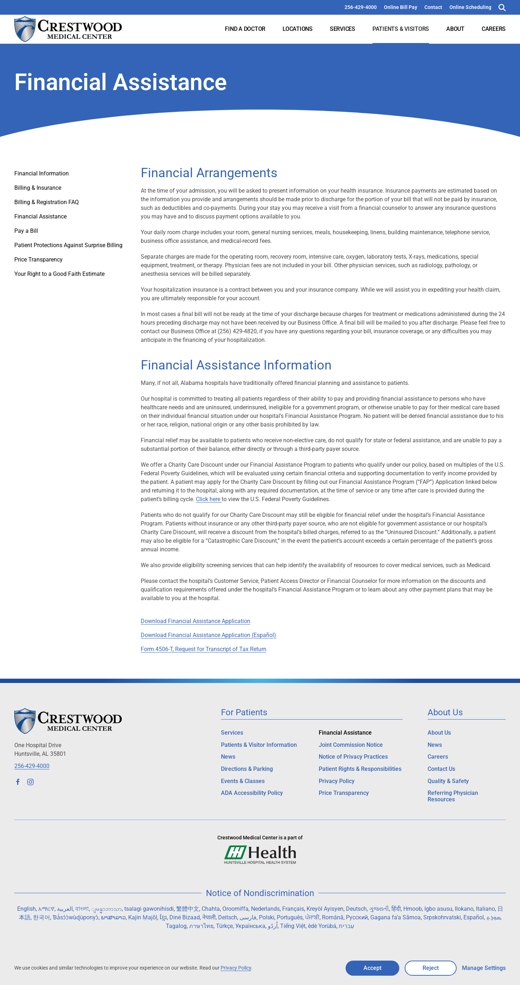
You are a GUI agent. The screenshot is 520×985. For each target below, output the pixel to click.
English (26, 908)
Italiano (485, 908)
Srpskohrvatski (442, 917)
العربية (65, 908)
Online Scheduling (470, 7)
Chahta (211, 908)
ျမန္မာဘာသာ (106, 908)
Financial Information (41, 173)
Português (290, 917)
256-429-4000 (361, 7)
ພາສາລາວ (113, 917)
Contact (433, 7)
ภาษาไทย (201, 926)
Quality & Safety (448, 781)
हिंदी (396, 908)
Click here (209, 499)
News (228, 756)
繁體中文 (187, 908)
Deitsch (227, 917)
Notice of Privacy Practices (353, 756)
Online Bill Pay (400, 7)
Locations (298, 28)
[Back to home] (68, 29)
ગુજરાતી (379, 908)
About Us (439, 732)
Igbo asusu (438, 908)
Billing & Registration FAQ (46, 202)
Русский (357, 917)
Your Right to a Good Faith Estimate (59, 273)
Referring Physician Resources (453, 796)
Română (332, 917)
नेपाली (209, 917)
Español (473, 917)
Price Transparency (38, 259)
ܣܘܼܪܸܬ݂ (493, 917)
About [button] (455, 28)
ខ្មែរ (163, 917)
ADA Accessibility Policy (252, 793)
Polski (266, 917)
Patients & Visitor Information (259, 744)
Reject (431, 968)
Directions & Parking (247, 768)
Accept (372, 968)
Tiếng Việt (292, 926)
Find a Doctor (245, 28)
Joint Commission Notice (351, 744)
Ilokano (464, 908)
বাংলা (82, 908)
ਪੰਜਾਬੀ (312, 917)
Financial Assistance (40, 216)
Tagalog (176, 926)
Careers (494, 28)
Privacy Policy (337, 781)
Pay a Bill (26, 230)
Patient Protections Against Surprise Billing (68, 245)
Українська (250, 926)
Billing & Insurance (37, 187)
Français (293, 908)
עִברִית (346, 926)
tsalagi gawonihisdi (149, 908)
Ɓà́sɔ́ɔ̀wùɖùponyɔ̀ (75, 917)
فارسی (248, 917)
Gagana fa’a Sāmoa (395, 917)
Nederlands (265, 908)
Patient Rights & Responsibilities (360, 768)
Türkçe (224, 926)
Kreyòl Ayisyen (325, 908)
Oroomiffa (235, 908)
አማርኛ (46, 908)
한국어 (41, 917)
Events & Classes (243, 781)
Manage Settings (484, 968)
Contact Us (441, 768)
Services (342, 28)
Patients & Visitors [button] (400, 28)
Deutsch (356, 908)
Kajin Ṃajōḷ (142, 917)
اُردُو (273, 926)
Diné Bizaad (184, 917)
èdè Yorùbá (322, 926)
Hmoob (412, 908)
